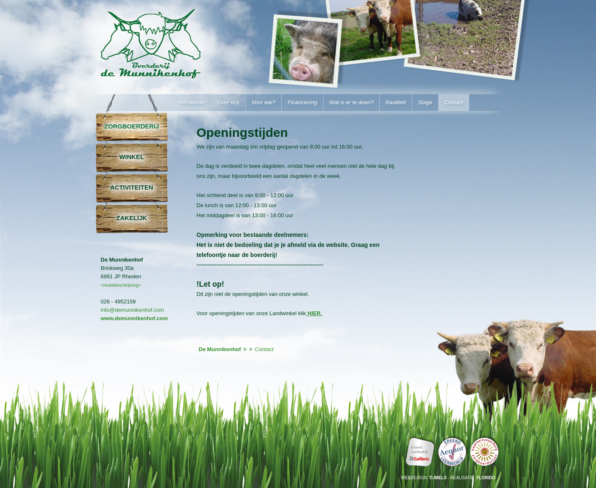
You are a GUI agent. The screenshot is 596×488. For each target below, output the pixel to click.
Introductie (193, 102)
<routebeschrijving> (121, 285)
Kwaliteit (395, 102)
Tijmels (438, 477)
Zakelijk (131, 217)
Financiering (302, 102)
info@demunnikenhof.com (132, 310)
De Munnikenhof (151, 56)
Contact (453, 102)
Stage (425, 102)
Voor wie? (263, 102)
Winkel (131, 156)
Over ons (228, 102)
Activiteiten (131, 187)
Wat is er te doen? (351, 102)
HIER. (314, 313)
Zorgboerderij (131, 126)
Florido (486, 477)
